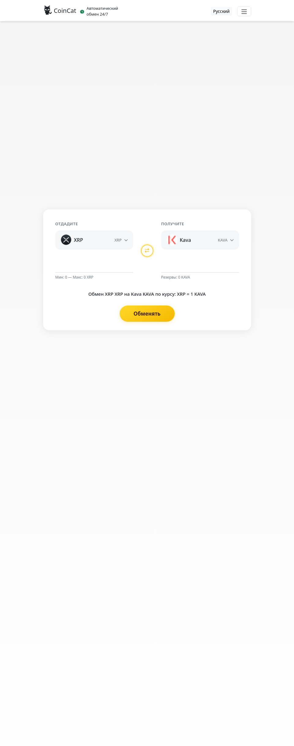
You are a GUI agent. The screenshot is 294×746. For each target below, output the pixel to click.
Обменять (146, 313)
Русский (221, 11)
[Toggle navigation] (244, 11)
